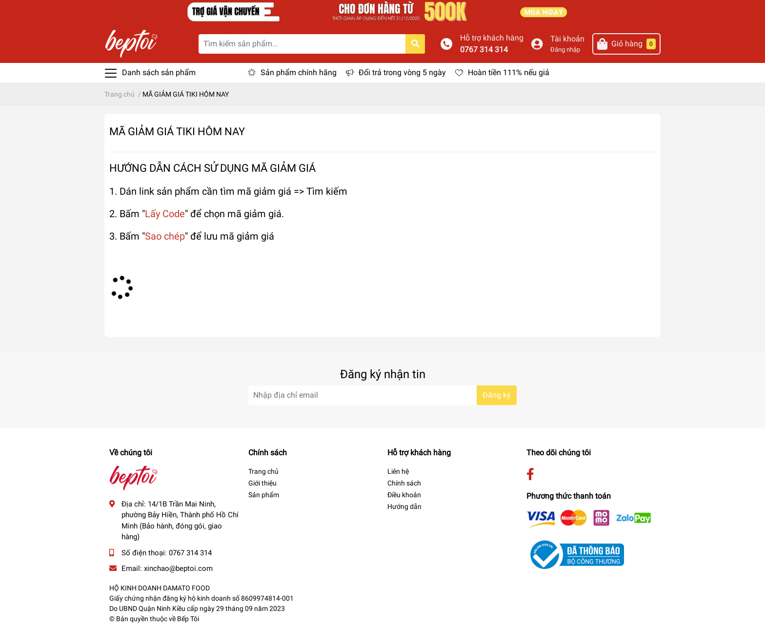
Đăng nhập (565, 49)
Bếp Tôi (188, 619)
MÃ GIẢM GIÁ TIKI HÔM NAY (177, 131)
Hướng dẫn (404, 506)
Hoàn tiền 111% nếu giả (508, 72)
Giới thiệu (262, 483)
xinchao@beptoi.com (178, 568)
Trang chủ (263, 471)
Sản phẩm (263, 495)
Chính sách (404, 483)
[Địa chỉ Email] (382, 395)
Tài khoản (567, 38)
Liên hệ (398, 471)
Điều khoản (404, 495)
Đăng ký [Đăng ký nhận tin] (497, 395)
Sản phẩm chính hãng (299, 72)
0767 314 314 (484, 49)
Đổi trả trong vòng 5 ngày (402, 72)
